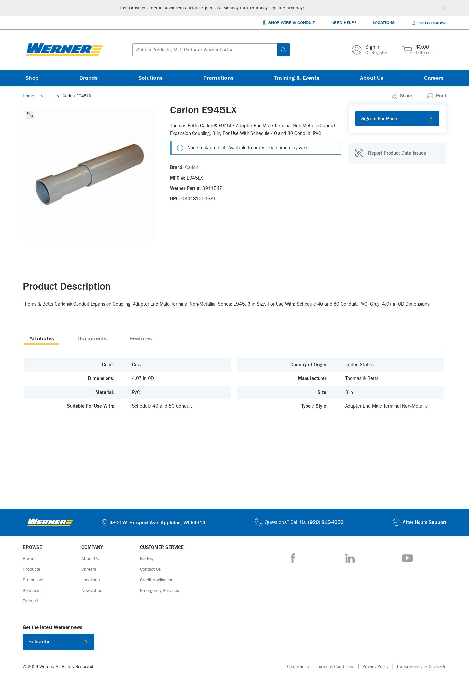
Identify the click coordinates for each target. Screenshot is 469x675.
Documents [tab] (92, 339)
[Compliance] (302, 666)
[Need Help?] (343, 23)
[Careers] (433, 78)
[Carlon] (191, 168)
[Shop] (32, 78)
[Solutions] (150, 78)
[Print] (436, 96)
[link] (48, 96)
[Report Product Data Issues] (390, 153)
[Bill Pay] (147, 559)
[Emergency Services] (159, 591)
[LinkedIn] (350, 558)
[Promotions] (218, 78)
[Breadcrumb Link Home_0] (28, 96)
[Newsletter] (91, 591)
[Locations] (384, 23)
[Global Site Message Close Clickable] (444, 8)
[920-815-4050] (428, 22)
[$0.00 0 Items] (416, 50)
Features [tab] (141, 339)
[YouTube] (407, 558)
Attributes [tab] (41, 339)
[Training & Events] (297, 78)
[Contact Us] (150, 569)
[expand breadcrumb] (48, 96)
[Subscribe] (58, 642)
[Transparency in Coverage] (421, 666)
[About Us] (371, 78)
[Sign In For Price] (397, 118)
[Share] (401, 96)
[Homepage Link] (64, 50)
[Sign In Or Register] (369, 50)
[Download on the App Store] (213, 643)
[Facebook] (293, 558)
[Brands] (89, 78)
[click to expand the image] (30, 115)
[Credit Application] (157, 580)
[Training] (30, 601)
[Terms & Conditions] (339, 666)
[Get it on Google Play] (256, 643)
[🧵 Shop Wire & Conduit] (288, 23)
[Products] (31, 569)
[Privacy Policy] (379, 666)
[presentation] (41, 338)
